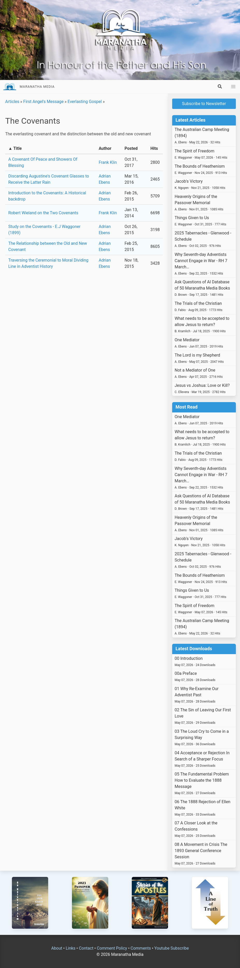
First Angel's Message (43, 101)
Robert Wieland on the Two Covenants (43, 212)
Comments (140, 948)
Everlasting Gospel (85, 101)
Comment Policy (112, 948)
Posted (131, 148)
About (56, 948)
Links (71, 948)
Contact (86, 948)
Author (105, 148)
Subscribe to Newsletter (204, 103)
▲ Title (15, 148)
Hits (154, 148)
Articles (12, 101)
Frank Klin (108, 162)
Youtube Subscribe (171, 948)
